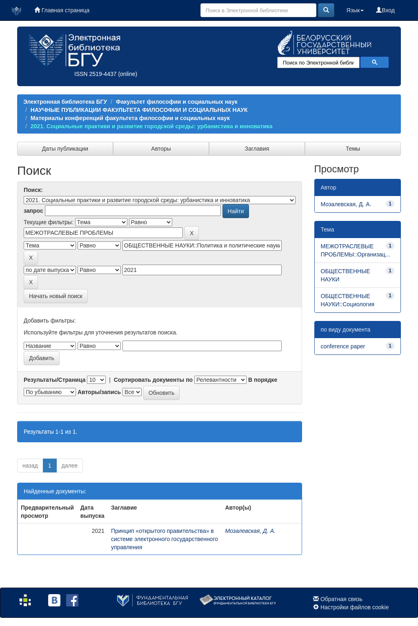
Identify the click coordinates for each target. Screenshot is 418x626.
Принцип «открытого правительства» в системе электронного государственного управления (164, 539)
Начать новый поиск (55, 296)
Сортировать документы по (153, 379)
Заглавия (257, 148)
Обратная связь (341, 599)
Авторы (161, 148)
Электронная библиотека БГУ (65, 101)
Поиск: (33, 190)
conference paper (343, 346)
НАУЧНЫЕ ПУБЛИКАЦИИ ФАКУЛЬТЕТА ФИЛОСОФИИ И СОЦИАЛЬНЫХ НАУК (139, 110)
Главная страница (61, 10)
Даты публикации (65, 148)
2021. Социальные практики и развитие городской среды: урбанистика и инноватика (152, 126)
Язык (355, 10)
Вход (385, 10)
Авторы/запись (99, 392)
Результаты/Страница (55, 379)
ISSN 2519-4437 (95, 74)
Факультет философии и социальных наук (177, 101)
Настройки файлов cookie (354, 607)
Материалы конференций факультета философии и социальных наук (130, 118)
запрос (33, 210)
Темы (353, 148)
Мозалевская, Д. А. (250, 531)
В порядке (262, 379)
